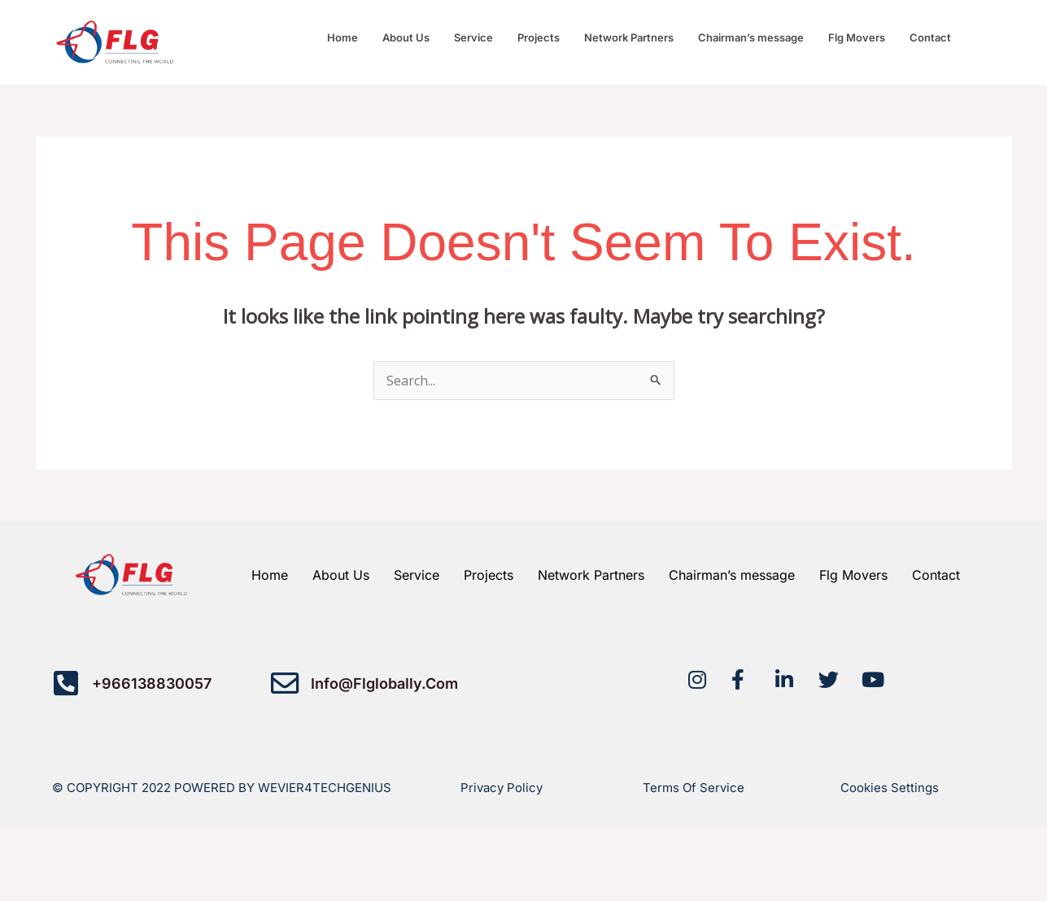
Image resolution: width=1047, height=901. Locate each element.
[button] (934, 37)
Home (342, 37)
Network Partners (629, 37)
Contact (930, 37)
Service (473, 37)
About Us (406, 37)
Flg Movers (856, 37)
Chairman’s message (751, 37)
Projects (538, 37)
